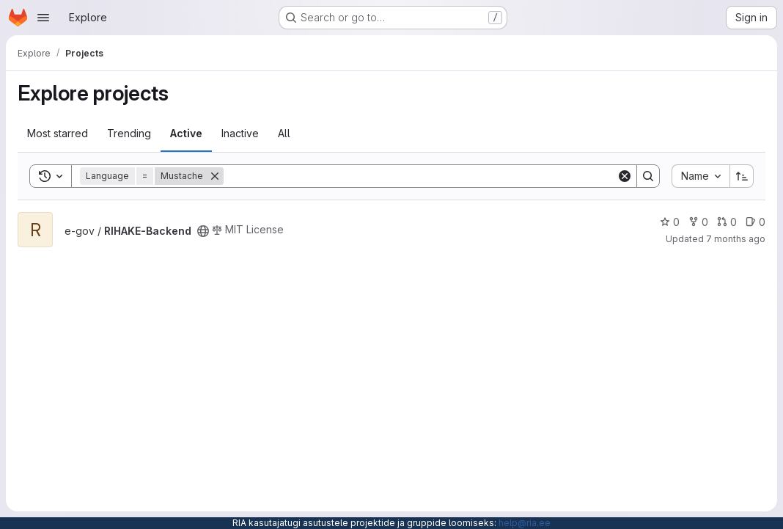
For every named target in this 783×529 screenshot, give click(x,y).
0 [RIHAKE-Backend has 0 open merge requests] (727, 222)
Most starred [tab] (57, 133)
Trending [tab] (129, 133)
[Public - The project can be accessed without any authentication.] (203, 231)
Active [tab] (186, 133)
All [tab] (284, 133)
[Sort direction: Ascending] (742, 176)
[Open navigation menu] (43, 17)
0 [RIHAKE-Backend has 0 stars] (670, 222)
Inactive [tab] (240, 133)
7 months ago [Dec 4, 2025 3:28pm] (735, 238)
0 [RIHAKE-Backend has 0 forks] (698, 222)
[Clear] (624, 176)
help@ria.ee (525, 522)
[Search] (420, 176)
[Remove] (215, 176)
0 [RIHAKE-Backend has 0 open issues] (755, 222)
